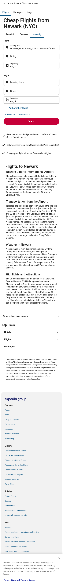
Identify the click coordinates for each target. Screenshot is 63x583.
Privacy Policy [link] (10, 496)
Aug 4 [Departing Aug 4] (13, 66)
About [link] (7, 410)
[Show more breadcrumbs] (4, 3)
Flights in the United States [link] (15, 460)
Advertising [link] (9, 439)
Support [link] (8, 527)
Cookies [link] (8, 501)
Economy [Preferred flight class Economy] (25, 114)
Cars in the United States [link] (14, 456)
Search (31, 121)
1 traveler (9, 114)
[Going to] (31, 56)
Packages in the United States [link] (16, 465)
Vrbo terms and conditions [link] (15, 511)
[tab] (5, 12)
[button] (31, 332)
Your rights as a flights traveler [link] (17, 551)
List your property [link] (12, 420)
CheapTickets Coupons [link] (14, 475)
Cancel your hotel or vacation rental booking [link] (22, 532)
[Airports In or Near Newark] (31, 316)
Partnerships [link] (10, 424)
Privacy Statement (12, 580)
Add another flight (16, 108)
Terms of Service (28, 580)
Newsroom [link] (9, 429)
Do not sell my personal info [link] (16, 515)
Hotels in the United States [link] (15, 451)
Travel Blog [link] (9, 484)
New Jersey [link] (14, 3)
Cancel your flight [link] (12, 537)
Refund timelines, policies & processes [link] (20, 542)
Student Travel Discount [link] (14, 479)
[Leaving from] (31, 82)
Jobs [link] (7, 415)
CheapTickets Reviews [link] (14, 470)
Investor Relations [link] (12, 434)
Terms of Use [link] (10, 506)
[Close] (59, 558)
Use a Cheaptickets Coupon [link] (16, 547)
